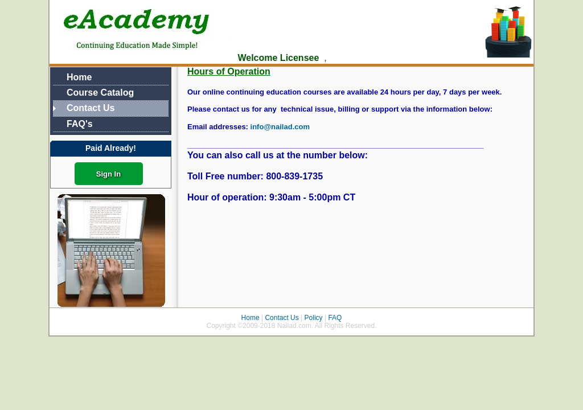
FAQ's (80, 124)
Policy (314, 318)
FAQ (334, 318)
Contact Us (90, 108)
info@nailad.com (280, 126)
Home (79, 77)
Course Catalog (100, 92)
